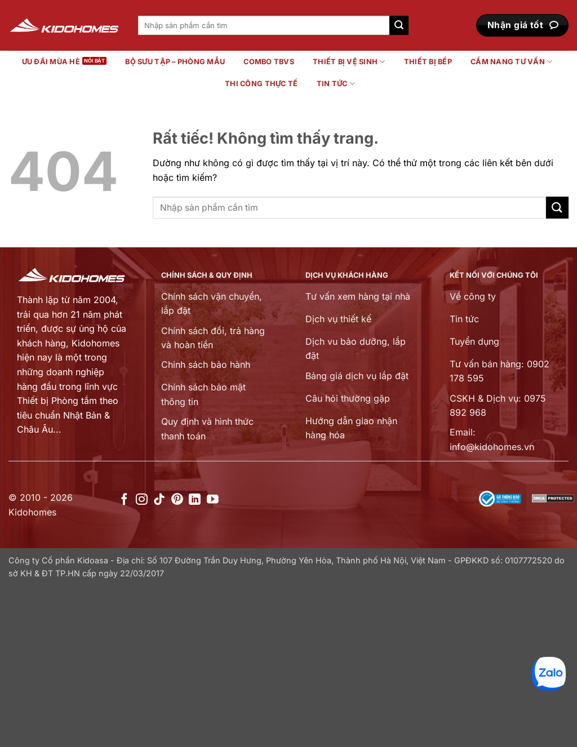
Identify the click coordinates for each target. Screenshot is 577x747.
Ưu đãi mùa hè (51, 61)
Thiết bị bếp (428, 61)
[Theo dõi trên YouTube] (213, 499)
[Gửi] (399, 25)
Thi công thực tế (261, 83)
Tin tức (336, 83)
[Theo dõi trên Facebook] (124, 499)
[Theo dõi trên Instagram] (142, 499)
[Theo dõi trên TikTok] (159, 499)
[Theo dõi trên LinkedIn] (195, 499)
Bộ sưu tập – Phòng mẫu (175, 61)
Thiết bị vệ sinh (349, 61)
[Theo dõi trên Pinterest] (177, 499)
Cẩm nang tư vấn (511, 61)
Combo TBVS (268, 61)
